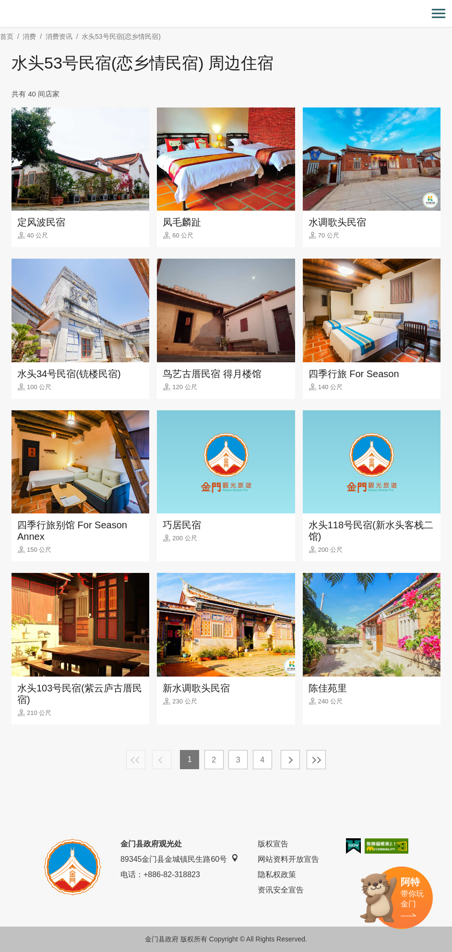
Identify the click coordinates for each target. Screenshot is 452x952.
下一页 (290, 759)
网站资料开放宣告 (288, 859)
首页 (6, 36)
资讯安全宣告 (281, 890)
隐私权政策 (277, 874)
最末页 (316, 759)
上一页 (161, 759)
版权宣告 (273, 844)
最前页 (135, 759)
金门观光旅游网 (226, 13)
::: (3, 5)
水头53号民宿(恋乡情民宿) (121, 36)
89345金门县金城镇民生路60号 (179, 858)
